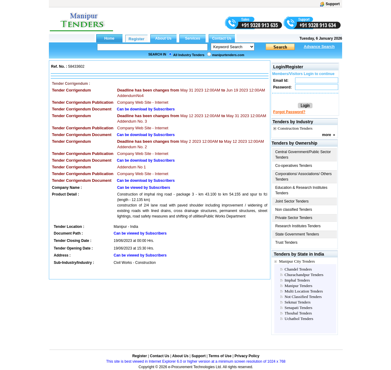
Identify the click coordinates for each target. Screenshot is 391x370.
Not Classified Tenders (303, 296)
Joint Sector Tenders (292, 201)
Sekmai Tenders (298, 302)
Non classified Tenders (293, 209)
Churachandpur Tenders (304, 274)
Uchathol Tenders (299, 318)
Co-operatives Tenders (293, 165)
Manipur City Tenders (297, 261)
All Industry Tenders (188, 55)
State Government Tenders (297, 234)
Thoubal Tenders (298, 313)
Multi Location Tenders (304, 291)
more (326, 135)
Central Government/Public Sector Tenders (303, 155)
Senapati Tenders (298, 307)
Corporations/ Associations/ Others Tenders (303, 176)
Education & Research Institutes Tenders (301, 190)
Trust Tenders (286, 242)
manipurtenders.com (228, 55)
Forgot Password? (289, 112)
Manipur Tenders (298, 285)
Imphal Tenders (297, 280)
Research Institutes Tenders (298, 226)
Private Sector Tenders (293, 218)
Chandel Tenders (298, 269)
